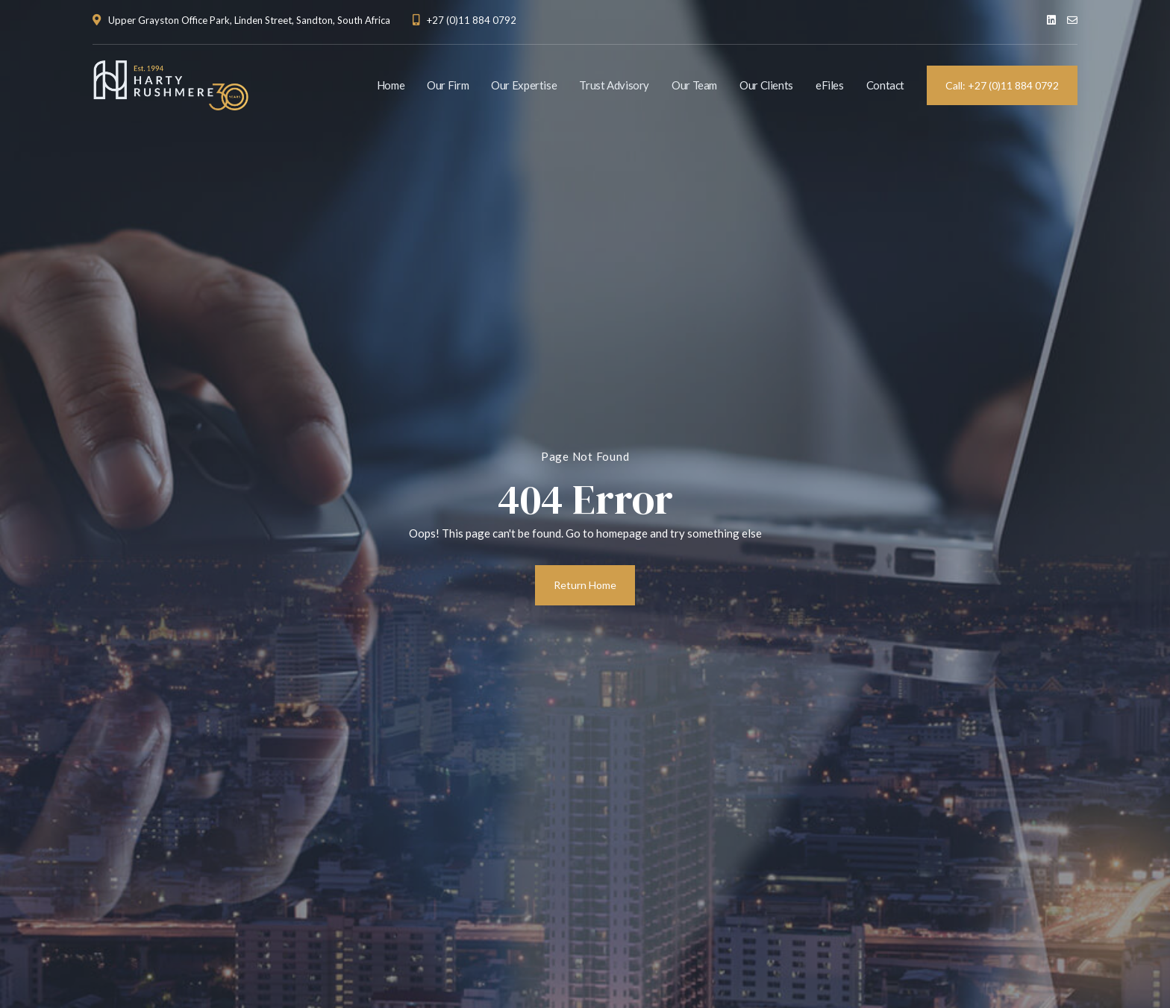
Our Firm (448, 85)
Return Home (585, 585)
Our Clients (766, 85)
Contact (885, 85)
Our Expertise (524, 85)
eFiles (830, 85)
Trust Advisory (614, 85)
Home (391, 85)
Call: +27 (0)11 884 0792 (1002, 85)
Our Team (694, 85)
